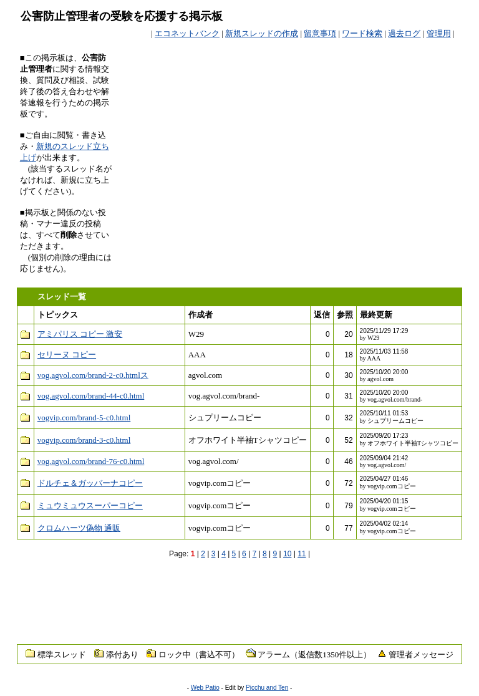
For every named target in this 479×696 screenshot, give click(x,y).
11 (302, 553)
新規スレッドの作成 (261, 33)
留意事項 (320, 33)
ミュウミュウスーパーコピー (90, 505)
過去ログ (404, 33)
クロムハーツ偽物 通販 (78, 528)
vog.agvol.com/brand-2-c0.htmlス (92, 375)
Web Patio (205, 687)
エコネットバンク (187, 33)
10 (287, 553)
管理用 (439, 33)
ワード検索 (362, 33)
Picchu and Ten (267, 687)
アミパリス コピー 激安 (80, 334)
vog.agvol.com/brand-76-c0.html (91, 461)
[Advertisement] (313, 71)
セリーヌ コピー (66, 354)
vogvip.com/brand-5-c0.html (83, 417)
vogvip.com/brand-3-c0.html (83, 440)
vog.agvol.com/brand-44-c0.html (91, 395)
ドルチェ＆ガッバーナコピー (90, 483)
